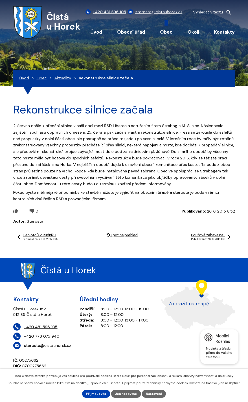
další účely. (226, 376)
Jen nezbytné (126, 394)
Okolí (193, 32)
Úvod (96, 32)
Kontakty (224, 32)
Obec (166, 32)
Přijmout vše (96, 394)
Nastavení (154, 394)
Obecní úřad (131, 32)
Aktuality (62, 78)
